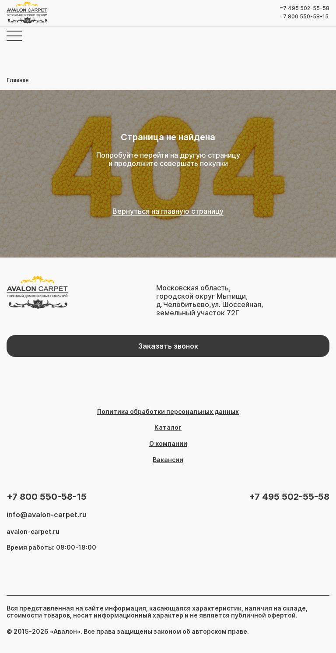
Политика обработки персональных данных (168, 411)
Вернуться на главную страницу (168, 211)
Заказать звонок (168, 346)
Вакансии (168, 459)
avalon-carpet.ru (33, 531)
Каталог (168, 427)
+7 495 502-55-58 (304, 8)
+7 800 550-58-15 (304, 17)
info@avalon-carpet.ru (47, 515)
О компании (168, 443)
